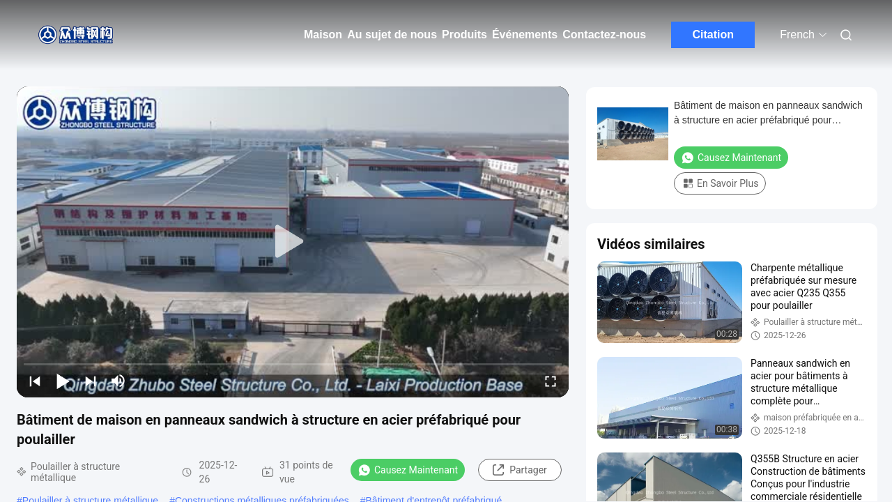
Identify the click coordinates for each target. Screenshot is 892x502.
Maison (323, 34)
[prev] (35, 380)
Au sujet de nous (392, 34)
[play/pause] (63, 380)
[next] (91, 380)
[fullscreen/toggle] (550, 380)
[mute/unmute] (118, 380)
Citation (713, 34)
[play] (292, 242)
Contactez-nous (604, 34)
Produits (464, 34)
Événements (525, 34)
